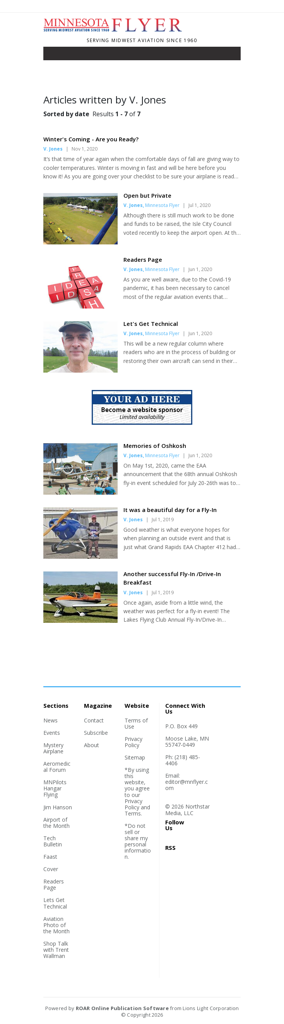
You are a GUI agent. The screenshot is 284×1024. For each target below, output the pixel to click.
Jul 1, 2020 (199, 205)
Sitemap (135, 757)
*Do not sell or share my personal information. (138, 841)
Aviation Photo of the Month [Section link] (56, 925)
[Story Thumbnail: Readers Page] (80, 306)
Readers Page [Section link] (53, 884)
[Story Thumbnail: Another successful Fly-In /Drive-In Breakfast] (80, 620)
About (91, 745)
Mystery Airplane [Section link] (53, 748)
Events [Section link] (51, 732)
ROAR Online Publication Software (122, 1008)
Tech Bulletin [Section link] (52, 841)
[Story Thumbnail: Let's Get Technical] (80, 370)
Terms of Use (136, 723)
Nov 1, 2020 (85, 149)
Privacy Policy (133, 742)
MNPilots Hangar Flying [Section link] (55, 788)
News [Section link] (50, 720)
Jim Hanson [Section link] (57, 807)
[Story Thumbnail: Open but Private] (80, 242)
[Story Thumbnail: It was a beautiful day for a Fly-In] (80, 556)
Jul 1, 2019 (163, 519)
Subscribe (96, 732)
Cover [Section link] (50, 869)
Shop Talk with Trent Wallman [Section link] (56, 950)
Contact (94, 720)
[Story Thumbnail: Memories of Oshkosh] (80, 492)
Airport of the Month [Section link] (56, 822)
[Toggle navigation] (55, 55)
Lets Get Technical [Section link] (55, 903)
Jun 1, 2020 (200, 269)
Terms (133, 813)
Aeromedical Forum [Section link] (56, 766)
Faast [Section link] (50, 856)
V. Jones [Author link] (53, 149)
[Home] (115, 30)
